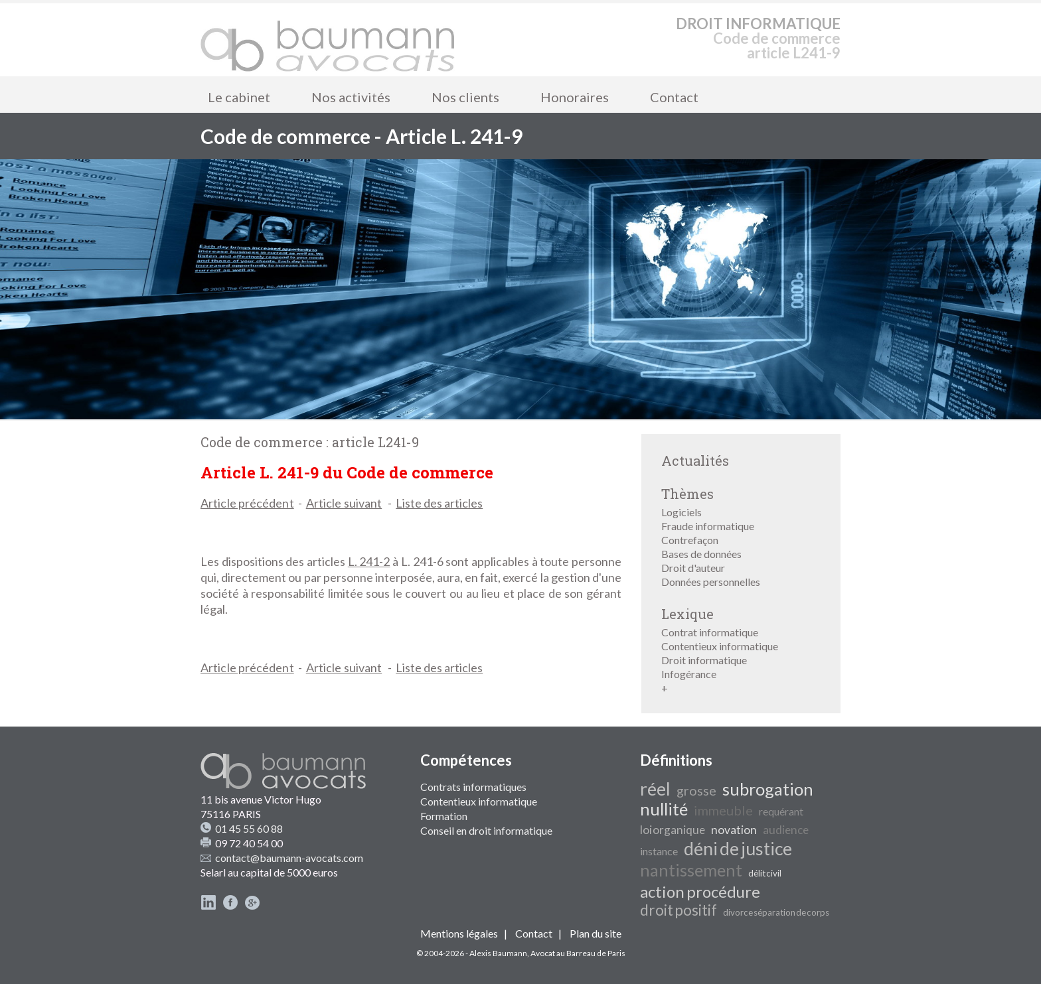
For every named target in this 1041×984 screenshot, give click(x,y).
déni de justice (738, 848)
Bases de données (701, 553)
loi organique (672, 830)
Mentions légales (459, 933)
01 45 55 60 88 (249, 828)
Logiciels (681, 512)
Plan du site (595, 933)
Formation (443, 815)
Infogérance (688, 674)
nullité (664, 809)
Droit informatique (704, 660)
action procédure (700, 891)
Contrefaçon (689, 539)
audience (786, 830)
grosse (696, 790)
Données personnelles (710, 581)
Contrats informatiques (473, 786)
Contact (674, 97)
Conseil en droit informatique (486, 830)
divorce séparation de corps (776, 912)
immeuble (723, 810)
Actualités (695, 460)
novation (734, 830)
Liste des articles (439, 503)
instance (659, 851)
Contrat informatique (709, 632)
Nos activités (350, 97)
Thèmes (687, 493)
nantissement (691, 870)
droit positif (678, 910)
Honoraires (574, 97)
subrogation (767, 789)
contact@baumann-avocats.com (289, 857)
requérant (781, 811)
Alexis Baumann (498, 953)
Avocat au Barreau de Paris (577, 953)
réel (655, 789)
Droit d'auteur (693, 567)
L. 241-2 (369, 561)
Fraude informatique (707, 526)
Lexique (687, 613)
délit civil (764, 873)
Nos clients (465, 97)
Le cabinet (239, 97)
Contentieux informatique (719, 646)
